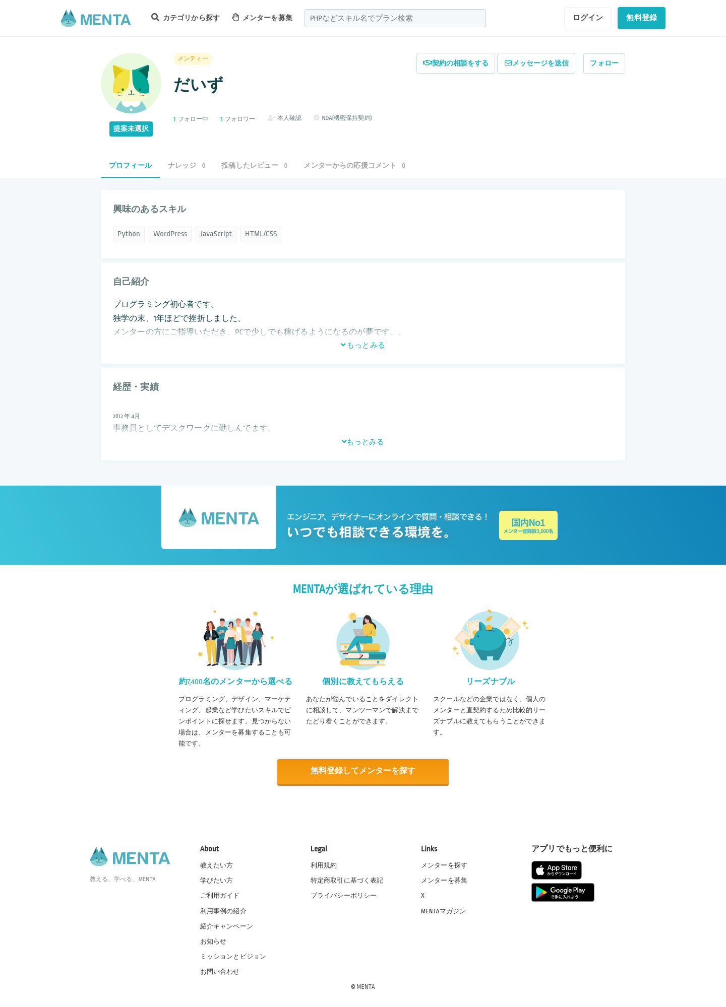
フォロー (604, 63)
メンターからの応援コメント (354, 165)
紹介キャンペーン (226, 925)
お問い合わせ (220, 971)
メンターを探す (444, 864)
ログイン (588, 18)
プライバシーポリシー (344, 895)
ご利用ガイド (220, 895)
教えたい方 (216, 864)
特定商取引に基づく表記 (347, 880)
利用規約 (324, 864)
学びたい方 (216, 880)
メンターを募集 (262, 17)
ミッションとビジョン (233, 956)
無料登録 (641, 18)
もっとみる (363, 345)
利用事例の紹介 (223, 910)
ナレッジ (186, 165)
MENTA (365, 986)
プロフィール (130, 165)
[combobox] (395, 18)
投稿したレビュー (254, 165)
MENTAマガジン (443, 910)
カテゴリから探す (185, 17)
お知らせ (213, 941)
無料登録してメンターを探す (363, 771)
